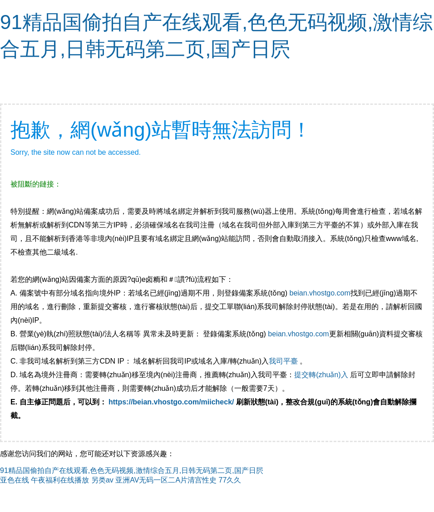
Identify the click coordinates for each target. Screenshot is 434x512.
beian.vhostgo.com (319, 293)
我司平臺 (284, 361)
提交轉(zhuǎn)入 (321, 375)
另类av (102, 480)
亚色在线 (14, 480)
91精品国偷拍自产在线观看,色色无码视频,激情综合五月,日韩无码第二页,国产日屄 (131, 470)
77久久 (230, 480)
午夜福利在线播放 (60, 480)
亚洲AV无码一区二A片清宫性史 (166, 480)
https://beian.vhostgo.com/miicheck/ (171, 402)
